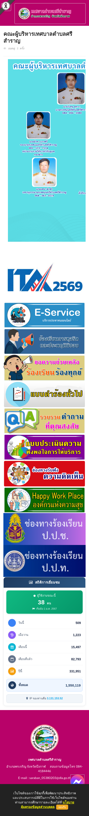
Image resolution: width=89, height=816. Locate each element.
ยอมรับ (62, 807)
